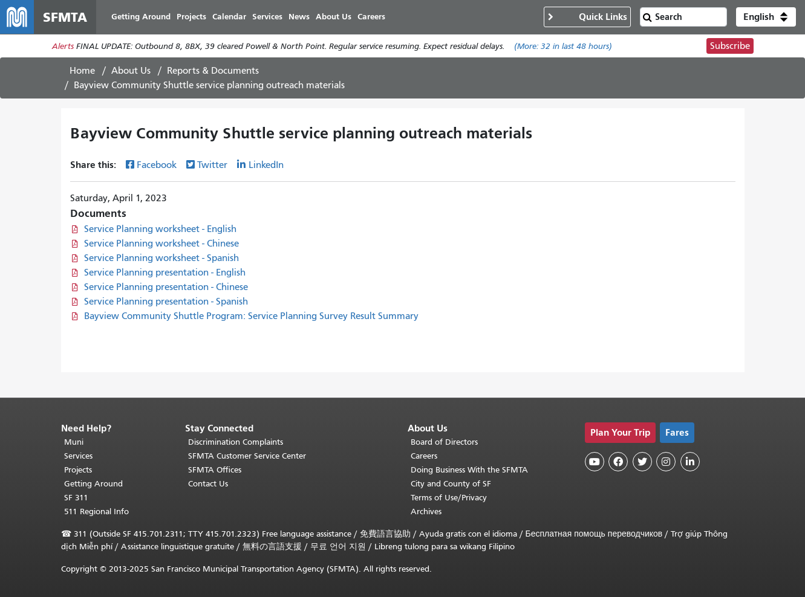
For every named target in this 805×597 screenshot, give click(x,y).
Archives (426, 511)
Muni (73, 442)
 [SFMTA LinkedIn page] (690, 461)
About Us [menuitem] (333, 16)
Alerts (63, 46)
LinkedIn (266, 165)
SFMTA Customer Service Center (247, 456)
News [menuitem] (299, 16)
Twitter (212, 165)
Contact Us (208, 484)
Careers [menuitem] (371, 16)
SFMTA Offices (214, 470)
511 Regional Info (96, 511)
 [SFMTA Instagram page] (666, 461)
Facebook (157, 165)
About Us (131, 70)
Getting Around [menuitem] (141, 16)
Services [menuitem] (267, 16)
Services (78, 456)
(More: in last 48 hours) (563, 46)
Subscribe (730, 45)
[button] (766, 17)
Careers (424, 456)
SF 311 (76, 497)
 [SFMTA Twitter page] (642, 461)
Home (82, 70)
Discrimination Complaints (235, 442)
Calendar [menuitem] (229, 16)
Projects (78, 470)
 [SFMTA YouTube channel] (594, 461)
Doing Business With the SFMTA (469, 470)
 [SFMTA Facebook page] (618, 461)
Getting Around (93, 484)
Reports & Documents (213, 70)
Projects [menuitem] (191, 16)
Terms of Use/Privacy (449, 497)
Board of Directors (444, 442)
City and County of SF (451, 484)
